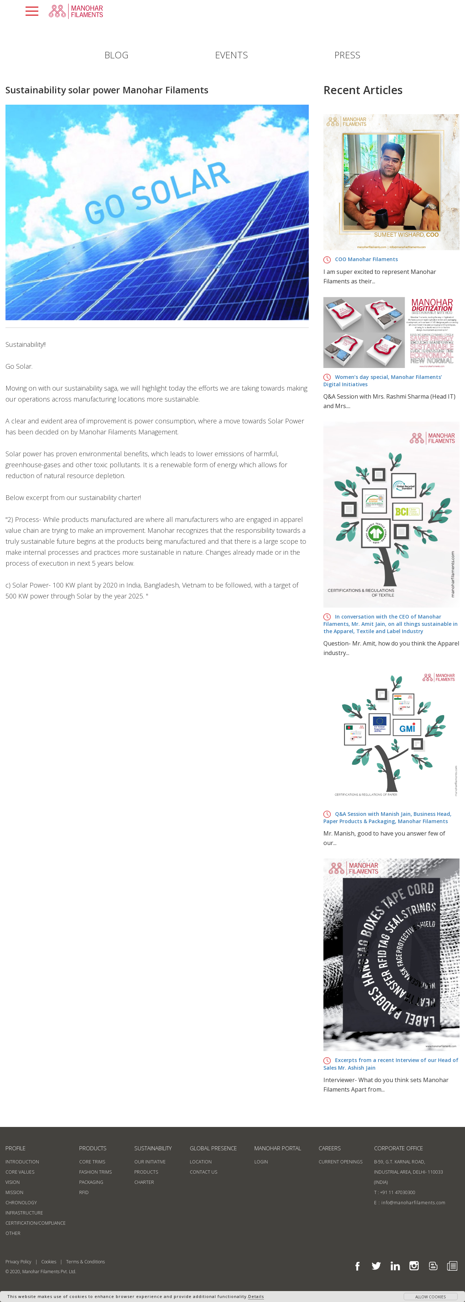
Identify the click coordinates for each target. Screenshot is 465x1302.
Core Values (19, 1172)
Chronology (21, 1203)
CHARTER (144, 1182)
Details (256, 1296)
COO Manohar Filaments (360, 259)
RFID (84, 1192)
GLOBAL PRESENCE (213, 1148)
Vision (12, 1182)
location (201, 1162)
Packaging (91, 1182)
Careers (330, 1148)
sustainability (153, 1148)
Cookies (48, 1262)
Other (12, 1233)
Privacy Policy (18, 1262)
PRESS (347, 55)
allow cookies (430, 1296)
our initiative (150, 1162)
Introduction (22, 1162)
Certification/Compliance (35, 1223)
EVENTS (231, 55)
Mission (14, 1192)
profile (15, 1148)
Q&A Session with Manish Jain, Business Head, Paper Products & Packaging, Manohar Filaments (387, 817)
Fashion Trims (95, 1172)
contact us (203, 1172)
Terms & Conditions (85, 1262)
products (93, 1148)
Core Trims (92, 1162)
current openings (340, 1162)
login (261, 1162)
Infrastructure (24, 1213)
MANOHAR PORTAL (277, 1148)
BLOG (116, 55)
